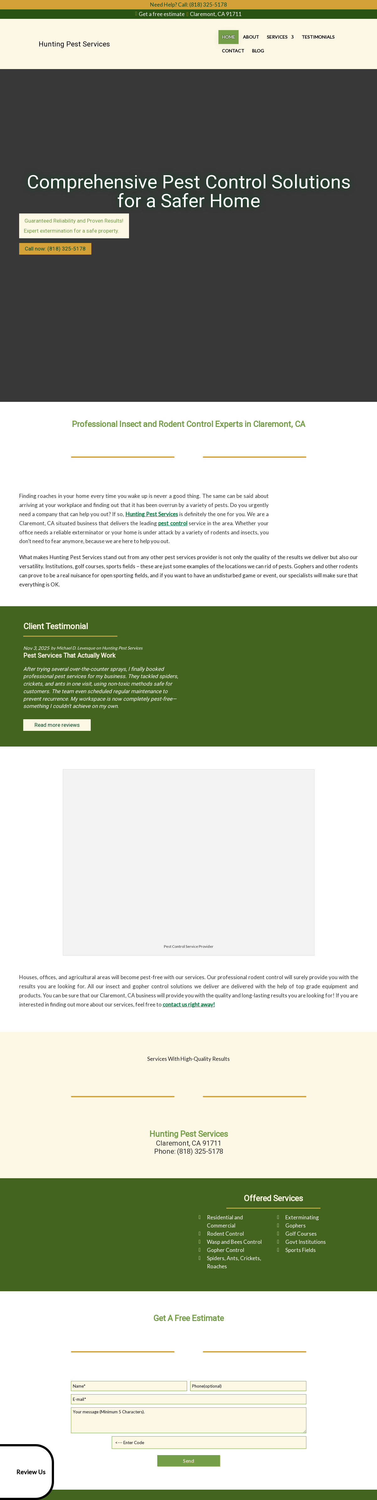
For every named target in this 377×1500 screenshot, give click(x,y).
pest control (172, 523)
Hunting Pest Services (152, 514)
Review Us (24, 1472)
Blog (352, 43)
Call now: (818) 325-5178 (55, 249)
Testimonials (291, 43)
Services (250, 43)
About (225, 43)
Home (202, 43)
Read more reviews (57, 725)
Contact (327, 43)
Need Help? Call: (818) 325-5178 (188, 4)
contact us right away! (189, 1004)
